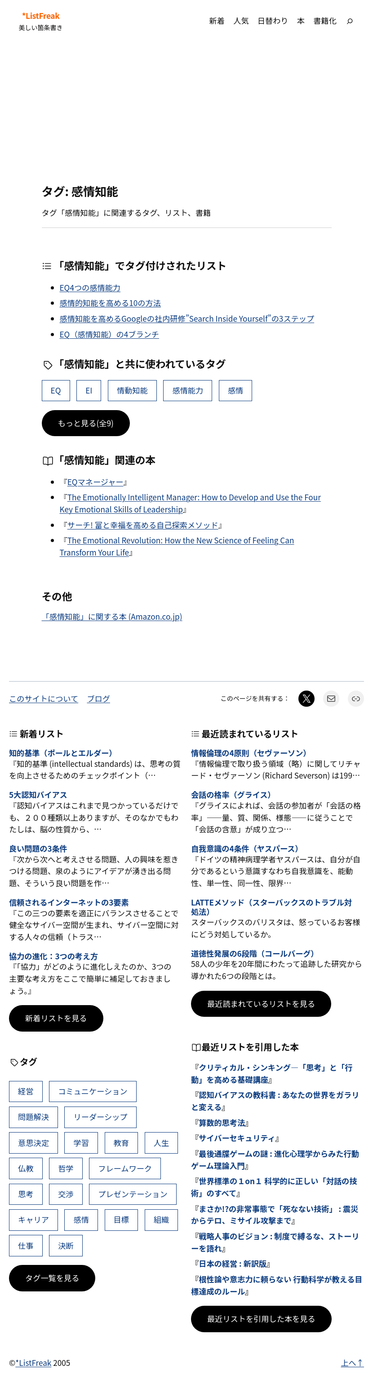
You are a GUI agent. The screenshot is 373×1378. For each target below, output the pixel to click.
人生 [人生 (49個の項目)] (161, 1142)
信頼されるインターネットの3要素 (69, 902)
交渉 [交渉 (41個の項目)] (65, 1193)
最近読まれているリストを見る (261, 1003)
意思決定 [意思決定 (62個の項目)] (33, 1142)
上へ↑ (352, 1362)
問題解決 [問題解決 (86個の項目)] (33, 1116)
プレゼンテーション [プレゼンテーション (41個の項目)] (132, 1193)
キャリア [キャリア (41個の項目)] (33, 1219)
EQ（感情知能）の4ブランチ (109, 334)
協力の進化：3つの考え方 (53, 956)
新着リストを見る (56, 1018)
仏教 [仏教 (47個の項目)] (25, 1168)
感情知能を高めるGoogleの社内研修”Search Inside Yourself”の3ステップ (187, 318)
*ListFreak (41, 16)
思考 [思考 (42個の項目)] (25, 1193)
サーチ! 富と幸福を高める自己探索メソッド (142, 524)
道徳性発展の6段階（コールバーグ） (254, 953)
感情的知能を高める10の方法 (110, 302)
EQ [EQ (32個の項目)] (56, 390)
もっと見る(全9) (86, 423)
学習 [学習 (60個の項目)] (81, 1142)
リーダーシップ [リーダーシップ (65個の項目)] (101, 1116)
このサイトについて (43, 698)
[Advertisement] (186, 113)
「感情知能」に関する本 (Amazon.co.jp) (112, 616)
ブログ (98, 698)
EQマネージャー (95, 481)
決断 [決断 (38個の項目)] (65, 1245)
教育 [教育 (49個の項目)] (121, 1142)
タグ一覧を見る (52, 1277)
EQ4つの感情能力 (90, 287)
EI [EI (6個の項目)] (88, 390)
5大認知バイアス (38, 795)
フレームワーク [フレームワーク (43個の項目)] (125, 1168)
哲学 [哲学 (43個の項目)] (65, 1168)
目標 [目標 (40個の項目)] (121, 1219)
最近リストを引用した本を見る (261, 1318)
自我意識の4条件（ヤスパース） (246, 848)
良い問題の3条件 (38, 848)
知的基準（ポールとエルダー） (62, 753)
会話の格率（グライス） (233, 795)
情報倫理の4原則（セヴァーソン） (251, 753)
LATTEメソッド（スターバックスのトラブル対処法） (271, 907)
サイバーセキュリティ (237, 1137)
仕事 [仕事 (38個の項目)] (25, 1245)
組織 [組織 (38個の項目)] (161, 1219)
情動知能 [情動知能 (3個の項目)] (132, 390)
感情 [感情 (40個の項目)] (235, 390)
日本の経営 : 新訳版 (232, 1263)
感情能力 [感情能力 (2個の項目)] (187, 390)
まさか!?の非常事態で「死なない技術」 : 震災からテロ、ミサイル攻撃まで (274, 1214)
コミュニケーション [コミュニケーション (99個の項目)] (92, 1091)
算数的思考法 (222, 1122)
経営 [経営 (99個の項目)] (25, 1091)
